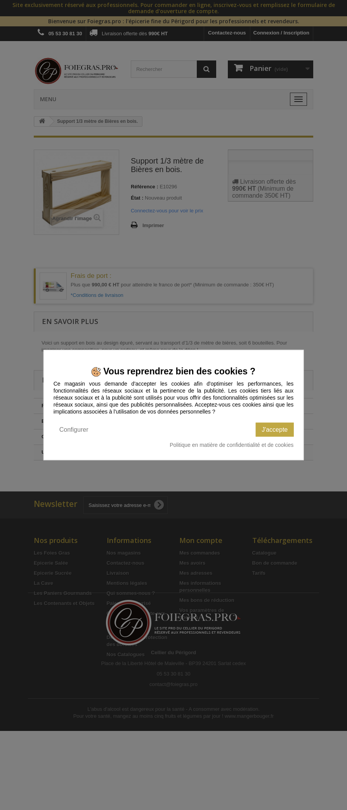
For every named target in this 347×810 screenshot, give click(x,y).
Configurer (73, 429)
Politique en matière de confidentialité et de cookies (231, 444)
